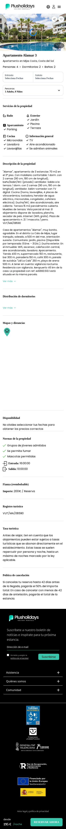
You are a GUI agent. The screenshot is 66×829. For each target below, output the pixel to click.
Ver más (9, 281)
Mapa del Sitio (33, 805)
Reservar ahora (46, 822)
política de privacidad (19, 658)
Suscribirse (49, 657)
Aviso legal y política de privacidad (33, 811)
